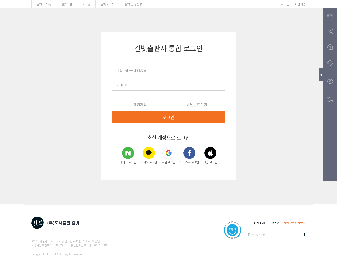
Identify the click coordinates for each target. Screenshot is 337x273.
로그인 (285, 4)
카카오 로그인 (149, 155)
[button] (330, 16)
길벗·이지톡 (43, 4)
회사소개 (259, 223)
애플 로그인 (210, 155)
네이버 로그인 (128, 155)
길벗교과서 (107, 4)
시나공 (86, 4)
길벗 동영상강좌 (134, 4)
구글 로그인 (168, 155)
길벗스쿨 (66, 4)
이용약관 (274, 223)
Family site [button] (256, 234)
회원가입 (300, 4)
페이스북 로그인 (189, 155)
